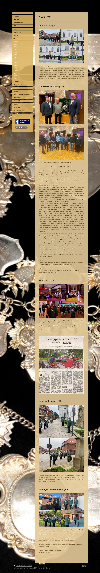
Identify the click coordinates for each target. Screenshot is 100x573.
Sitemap (29, 566)
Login (84, 566)
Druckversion (20, 566)
